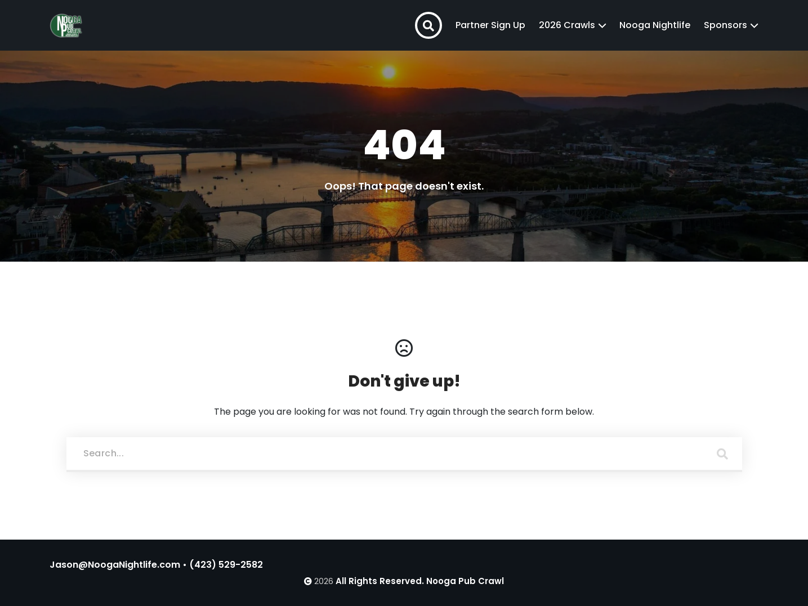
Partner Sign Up (490, 25)
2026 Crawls (567, 25)
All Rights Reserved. (380, 581)
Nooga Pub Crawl (465, 581)
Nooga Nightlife (654, 25)
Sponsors (725, 25)
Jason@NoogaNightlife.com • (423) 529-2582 (156, 564)
